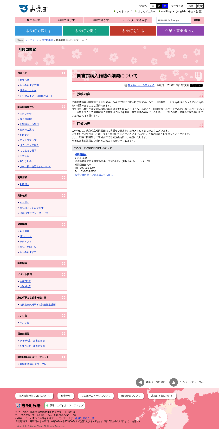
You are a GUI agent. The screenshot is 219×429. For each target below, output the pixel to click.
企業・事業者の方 (180, 31)
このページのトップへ (192, 382)
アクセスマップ (28, 140)
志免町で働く (86, 31)
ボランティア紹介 (29, 145)
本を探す (24, 202)
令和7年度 (25, 281)
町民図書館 (47, 40)
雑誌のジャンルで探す (32, 207)
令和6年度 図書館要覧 (32, 340)
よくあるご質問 (28, 150)
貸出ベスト (26, 236)
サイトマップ (124, 11)
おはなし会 (26, 161)
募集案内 (22, 263)
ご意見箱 (24, 156)
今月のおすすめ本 (29, 85)
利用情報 (22, 177)
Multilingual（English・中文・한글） (182, 11)
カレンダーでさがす (135, 20)
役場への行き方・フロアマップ (66, 405)
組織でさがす (66, 20)
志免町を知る (133, 31)
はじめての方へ (147, 11)
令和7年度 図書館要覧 (32, 346)
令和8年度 (25, 286)
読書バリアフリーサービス (34, 213)
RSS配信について (130, 395)
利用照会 (24, 184)
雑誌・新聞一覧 (28, 246)
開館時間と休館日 (29, 124)
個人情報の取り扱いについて (34, 395)
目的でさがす (101, 20)
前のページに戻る (155, 382)
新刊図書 (24, 231)
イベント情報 (24, 274)
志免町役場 (31, 406)
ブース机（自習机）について (35, 166)
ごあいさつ (26, 113)
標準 (191, 5)
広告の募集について (162, 395)
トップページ (31, 40)
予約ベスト (26, 241)
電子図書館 (26, 119)
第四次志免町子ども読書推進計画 (38, 304)
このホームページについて (95, 395)
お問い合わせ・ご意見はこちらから (94, 174)
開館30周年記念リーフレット (33, 357)
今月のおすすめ (28, 252)
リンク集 (22, 315)
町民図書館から (25, 106)
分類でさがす (32, 20)
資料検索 (22, 195)
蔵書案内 (22, 224)
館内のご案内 (27, 129)
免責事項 (65, 395)
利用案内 (24, 134)
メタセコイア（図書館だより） (36, 95)
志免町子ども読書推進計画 (31, 297)
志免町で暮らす (39, 31)
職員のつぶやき (28, 90)
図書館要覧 (23, 333)
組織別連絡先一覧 (84, 418)
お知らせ (22, 73)
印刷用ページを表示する (141, 85)
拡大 (199, 6)
